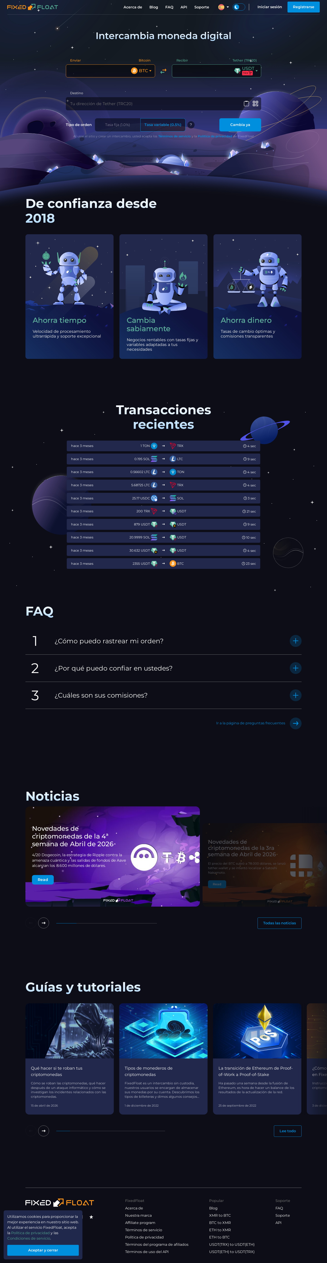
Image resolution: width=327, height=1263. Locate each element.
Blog (153, 7)
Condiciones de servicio (28, 1238)
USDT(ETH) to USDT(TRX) (232, 1252)
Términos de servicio (174, 136)
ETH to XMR (220, 1230)
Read (43, 879)
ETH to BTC (219, 1237)
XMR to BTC (220, 1215)
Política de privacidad (215, 136)
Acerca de (133, 7)
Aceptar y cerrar (43, 1250)
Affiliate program (140, 1223)
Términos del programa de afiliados (156, 1244)
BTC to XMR (220, 1223)
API (184, 7)
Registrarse (303, 7)
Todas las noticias (279, 923)
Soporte (201, 7)
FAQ (169, 7)
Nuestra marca (138, 1215)
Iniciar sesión (270, 7)
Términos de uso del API (147, 1252)
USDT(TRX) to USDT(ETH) (232, 1244)
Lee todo (288, 1131)
